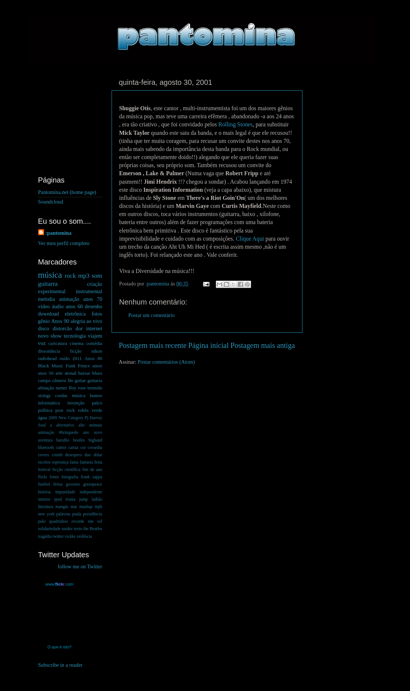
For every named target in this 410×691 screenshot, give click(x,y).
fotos (97, 314)
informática (49, 403)
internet (94, 328)
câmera (59, 380)
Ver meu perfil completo (64, 243)
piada (76, 514)
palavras (63, 514)
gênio (44, 321)
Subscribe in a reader (60, 665)
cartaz (73, 447)
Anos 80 (93, 358)
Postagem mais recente (153, 345)
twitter (58, 536)
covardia (95, 447)
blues (97, 373)
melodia (46, 299)
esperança (60, 462)
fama (74, 462)
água (42, 417)
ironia (71, 499)
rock (70, 275)
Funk (71, 365)
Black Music (51, 365)
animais (95, 425)
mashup (85, 506)
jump (83, 499)
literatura (46, 506)
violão (70, 536)
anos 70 (92, 299)
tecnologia (75, 336)
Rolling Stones (235, 124)
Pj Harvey (93, 417)
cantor (61, 447)
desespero (73, 455)
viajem (95, 336)
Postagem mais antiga (263, 345)
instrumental (89, 291)
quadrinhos (58, 521)
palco (97, 403)
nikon (96, 351)
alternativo (65, 425)
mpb (98, 506)
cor (83, 447)
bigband (95, 440)
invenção (75, 403)
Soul (42, 425)
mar (73, 506)
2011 (76, 358)
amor (97, 365)
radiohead (47, 358)
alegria (77, 321)
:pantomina (59, 233)
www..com (59, 584)
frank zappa (91, 477)
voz (42, 343)
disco (43, 328)
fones (54, 477)
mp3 (84, 275)
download (48, 314)
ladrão (97, 499)
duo (87, 455)
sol (99, 521)
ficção (76, 351)
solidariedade (49, 528)
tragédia (45, 536)
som (97, 275)
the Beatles (92, 528)
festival (44, 469)
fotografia (70, 477)
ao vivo (94, 321)
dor (79, 328)
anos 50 (46, 373)
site (91, 521)
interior (44, 499)
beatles (79, 440)
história (44, 492)
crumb (57, 455)
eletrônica (75, 314)
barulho (63, 440)
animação (69, 299)
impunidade (65, 492)
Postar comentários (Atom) (166, 362)
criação (94, 284)
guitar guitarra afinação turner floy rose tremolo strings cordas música (70, 388)
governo (73, 484)
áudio (58, 306)
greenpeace (92, 484)
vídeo (44, 306)
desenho (93, 306)
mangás (61, 506)
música (50, 275)
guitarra (48, 283)
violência (84, 536)
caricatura (57, 343)
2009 (52, 417)
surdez (67, 528)
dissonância (49, 351)
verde (97, 410)
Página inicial (208, 345)
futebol (44, 484)
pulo (42, 521)
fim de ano (92, 469)
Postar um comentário (151, 315)
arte (58, 373)
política (45, 410)
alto (82, 425)
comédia (94, 343)
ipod (58, 499)
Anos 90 (60, 321)
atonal (70, 373)
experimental (52, 291)
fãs (70, 380)
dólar (98, 455)
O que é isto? (59, 647)
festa (98, 462)
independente (91, 492)
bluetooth (46, 447)
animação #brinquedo (58, 432)
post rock (65, 410)
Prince (84, 365)
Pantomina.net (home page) (67, 192)
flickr (42, 477)
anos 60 (74, 306)
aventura (45, 440)
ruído (64, 358)
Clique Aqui (250, 238)
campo (44, 380)
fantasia (86, 462)
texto (78, 528)
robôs (83, 410)
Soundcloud (51, 202)
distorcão (62, 328)
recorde (78, 521)
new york (46, 514)
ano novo (92, 432)
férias (58, 484)
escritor (44, 462)
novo (43, 336)
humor (96, 395)
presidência (92, 514)
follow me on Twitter (80, 566)
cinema (76, 343)
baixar (84, 373)
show (56, 336)
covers (43, 455)
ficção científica (66, 469)
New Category (70, 417)
